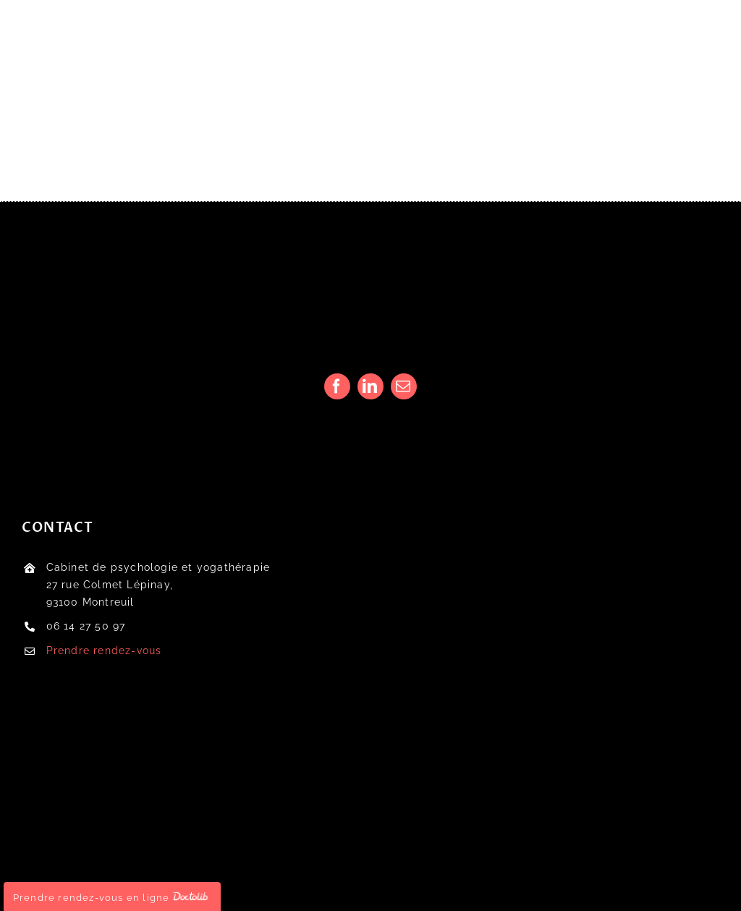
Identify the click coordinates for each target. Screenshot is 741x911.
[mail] (404, 386)
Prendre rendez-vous (104, 650)
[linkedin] (370, 386)
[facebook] (337, 386)
